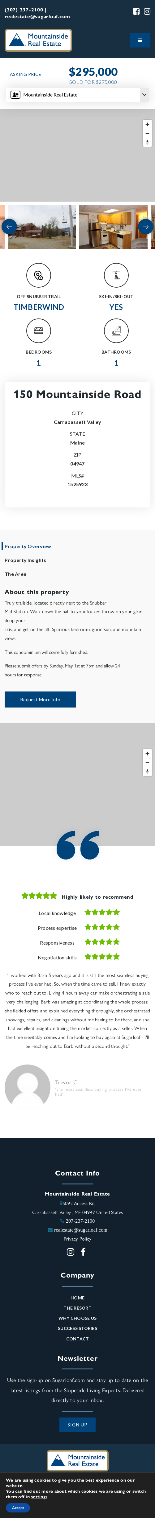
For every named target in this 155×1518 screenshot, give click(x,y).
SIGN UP (77, 1424)
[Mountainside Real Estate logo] (38, 39)
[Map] (77, 155)
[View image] (42, 227)
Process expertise (57, 928)
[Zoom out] (147, 133)
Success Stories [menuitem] (77, 1328)
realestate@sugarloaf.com (80, 1229)
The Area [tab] (15, 574)
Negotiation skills (57, 957)
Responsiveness (57, 943)
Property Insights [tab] (25, 560)
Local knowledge (57, 913)
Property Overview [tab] (28, 546)
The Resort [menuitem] (77, 1308)
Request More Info (40, 699)
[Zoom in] (147, 124)
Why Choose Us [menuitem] (77, 1318)
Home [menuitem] (77, 1297)
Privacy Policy (78, 1238)
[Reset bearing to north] (147, 142)
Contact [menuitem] (77, 1338)
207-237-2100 (80, 1220)
